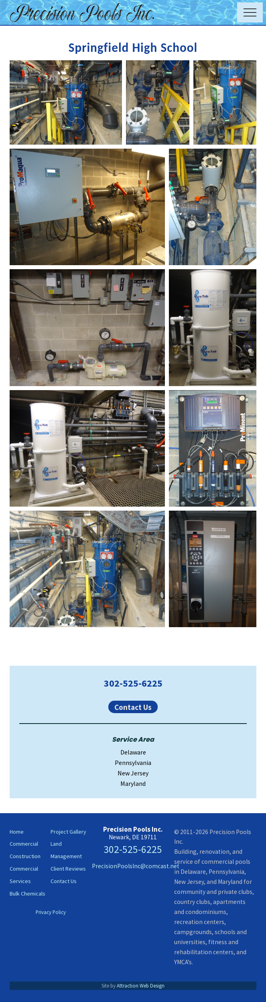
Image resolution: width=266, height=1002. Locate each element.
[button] (250, 12)
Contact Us (133, 707)
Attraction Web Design (140, 985)
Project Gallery (68, 831)
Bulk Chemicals (27, 893)
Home (17, 831)
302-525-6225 (133, 683)
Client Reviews (68, 868)
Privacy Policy (51, 912)
